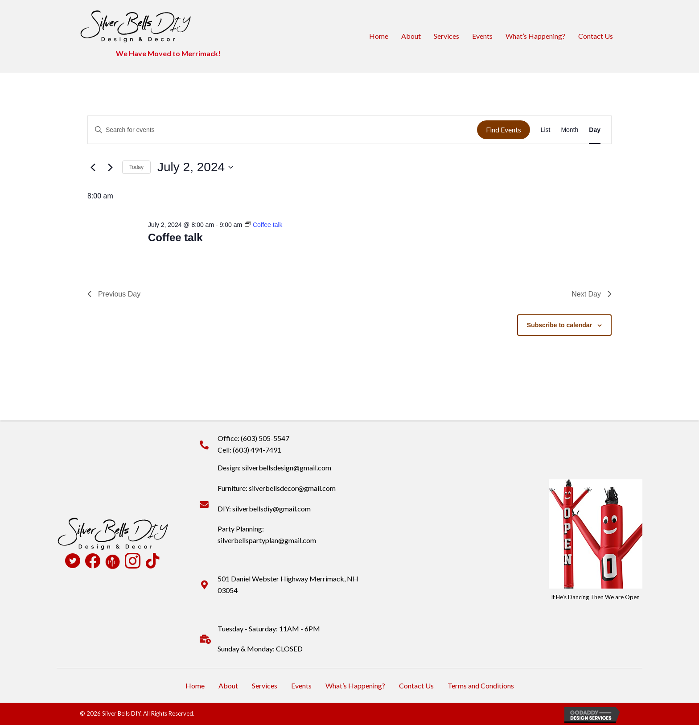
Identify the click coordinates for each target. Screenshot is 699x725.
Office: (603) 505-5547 (253, 438)
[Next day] (110, 167)
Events (482, 36)
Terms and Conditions (481, 685)
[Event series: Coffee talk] (264, 224)
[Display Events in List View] (546, 130)
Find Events (503, 129)
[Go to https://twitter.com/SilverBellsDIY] (72, 562)
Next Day (592, 294)
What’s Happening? (535, 36)
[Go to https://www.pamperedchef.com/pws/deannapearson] (112, 561)
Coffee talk (175, 237)
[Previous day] (92, 167)
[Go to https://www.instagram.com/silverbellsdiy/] (132, 562)
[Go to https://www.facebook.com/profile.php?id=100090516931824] (92, 561)
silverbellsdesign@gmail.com (286, 467)
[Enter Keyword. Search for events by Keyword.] (282, 130)
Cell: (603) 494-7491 (249, 449)
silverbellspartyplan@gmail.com (267, 540)
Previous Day (113, 294)
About (411, 36)
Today (136, 167)
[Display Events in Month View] (569, 130)
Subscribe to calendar (559, 325)
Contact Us (595, 36)
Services (446, 36)
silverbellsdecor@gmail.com (292, 488)
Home (378, 36)
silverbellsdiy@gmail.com (271, 508)
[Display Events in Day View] (594, 130)
